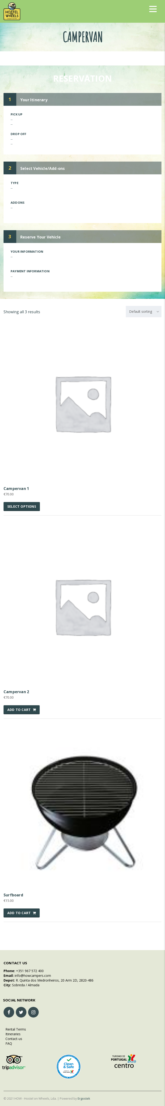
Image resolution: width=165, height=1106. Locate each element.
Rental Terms (15, 1029)
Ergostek (84, 1098)
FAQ (8, 1043)
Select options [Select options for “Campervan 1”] (21, 506)
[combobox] (143, 311)
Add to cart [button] (19, 709)
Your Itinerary (33, 99)
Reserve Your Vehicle (40, 237)
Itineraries (12, 1034)
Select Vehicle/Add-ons (42, 168)
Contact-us (13, 1038)
